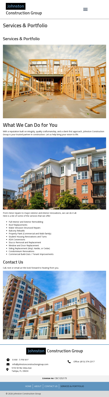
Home (28, 386)
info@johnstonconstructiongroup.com (30, 364)
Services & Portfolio (72, 386)
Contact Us (51, 386)
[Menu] (85, 9)
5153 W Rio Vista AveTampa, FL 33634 (22, 369)
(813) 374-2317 (87, 361)
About (37, 386)
